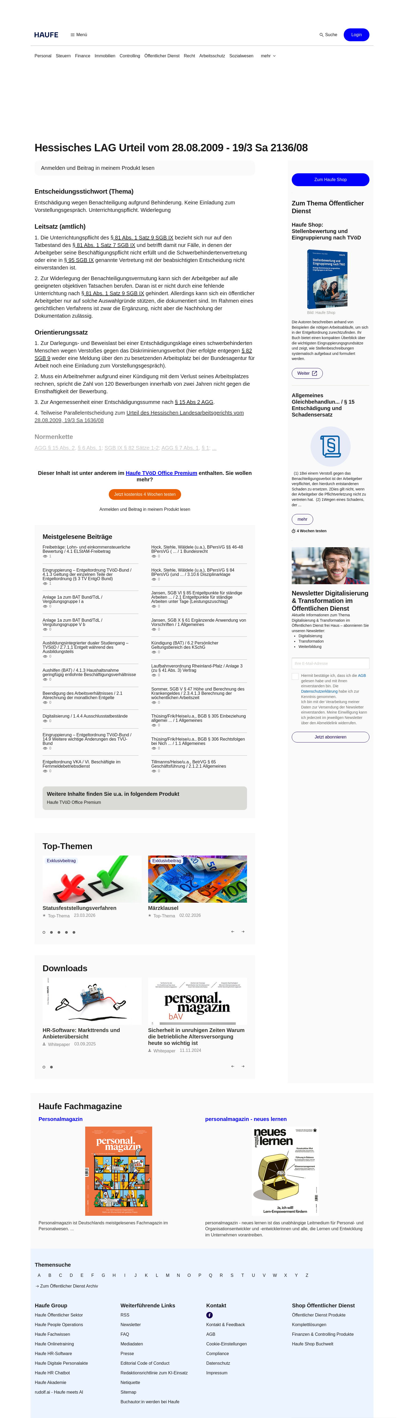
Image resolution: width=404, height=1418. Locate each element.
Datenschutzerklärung (319, 691)
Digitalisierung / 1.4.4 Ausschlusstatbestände (85, 716)
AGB (362, 675)
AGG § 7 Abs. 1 (180, 448)
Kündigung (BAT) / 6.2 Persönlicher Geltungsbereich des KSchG (185, 645)
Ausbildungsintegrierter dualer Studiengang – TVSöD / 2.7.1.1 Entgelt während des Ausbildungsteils (85, 647)
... (214, 448)
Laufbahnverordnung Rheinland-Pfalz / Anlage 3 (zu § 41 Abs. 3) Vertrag (197, 668)
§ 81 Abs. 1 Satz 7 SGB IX (103, 245)
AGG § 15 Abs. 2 (55, 448)
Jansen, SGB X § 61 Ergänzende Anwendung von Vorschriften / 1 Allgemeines (198, 622)
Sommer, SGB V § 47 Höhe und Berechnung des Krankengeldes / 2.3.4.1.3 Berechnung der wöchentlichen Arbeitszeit (198, 693)
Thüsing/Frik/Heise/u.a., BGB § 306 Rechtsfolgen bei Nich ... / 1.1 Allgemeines (198, 741)
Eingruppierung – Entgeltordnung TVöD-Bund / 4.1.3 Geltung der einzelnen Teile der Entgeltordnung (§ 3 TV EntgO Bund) (87, 574)
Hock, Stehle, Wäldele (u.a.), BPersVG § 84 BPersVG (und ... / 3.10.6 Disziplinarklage (192, 572)
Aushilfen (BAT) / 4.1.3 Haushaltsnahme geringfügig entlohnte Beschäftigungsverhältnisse (89, 672)
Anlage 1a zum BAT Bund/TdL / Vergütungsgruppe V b (72, 622)
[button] (79, 35)
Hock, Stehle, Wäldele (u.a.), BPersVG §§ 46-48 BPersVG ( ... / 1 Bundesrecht (197, 549)
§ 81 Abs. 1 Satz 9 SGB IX (141, 238)
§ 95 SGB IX (79, 260)
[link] (43, 56)
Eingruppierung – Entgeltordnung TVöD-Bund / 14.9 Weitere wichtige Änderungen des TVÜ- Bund (87, 739)
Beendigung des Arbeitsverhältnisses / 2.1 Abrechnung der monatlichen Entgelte (82, 695)
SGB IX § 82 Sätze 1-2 (131, 448)
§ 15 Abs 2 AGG (194, 402)
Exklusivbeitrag (61, 861)
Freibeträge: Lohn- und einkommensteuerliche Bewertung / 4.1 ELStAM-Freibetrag (86, 549)
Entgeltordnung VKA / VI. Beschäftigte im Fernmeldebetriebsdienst (82, 764)
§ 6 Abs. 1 (90, 448)
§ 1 (205, 448)
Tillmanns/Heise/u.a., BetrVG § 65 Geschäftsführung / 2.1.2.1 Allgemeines (188, 764)
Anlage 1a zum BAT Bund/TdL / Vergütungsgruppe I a (72, 599)
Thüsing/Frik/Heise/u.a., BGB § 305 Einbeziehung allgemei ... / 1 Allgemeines (198, 718)
